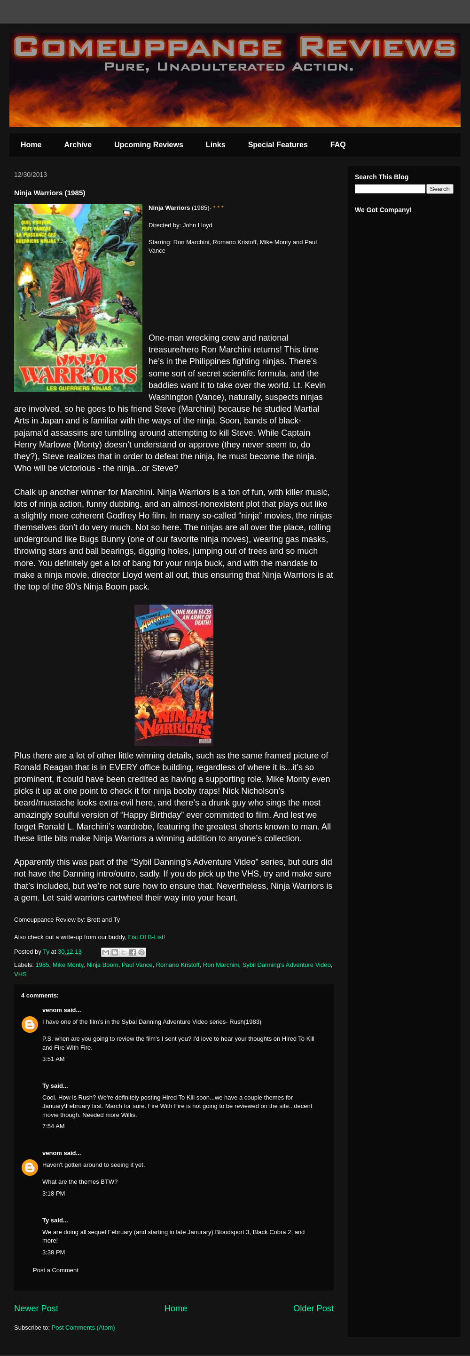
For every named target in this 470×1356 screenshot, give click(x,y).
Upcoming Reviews (148, 145)
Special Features (278, 145)
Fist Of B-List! (146, 937)
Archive (78, 145)
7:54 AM (53, 1126)
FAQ (338, 145)
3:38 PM (53, 1252)
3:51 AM (53, 1058)
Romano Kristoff (178, 964)
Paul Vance (137, 964)
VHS (20, 974)
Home (31, 145)
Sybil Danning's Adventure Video (287, 964)
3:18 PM (53, 1193)
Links (216, 145)
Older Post (313, 1308)
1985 (42, 964)
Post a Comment (55, 1270)
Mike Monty (68, 964)
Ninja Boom (102, 964)
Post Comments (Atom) (83, 1327)
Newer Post (36, 1308)
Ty (45, 1085)
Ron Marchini (221, 964)
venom (52, 1009)
